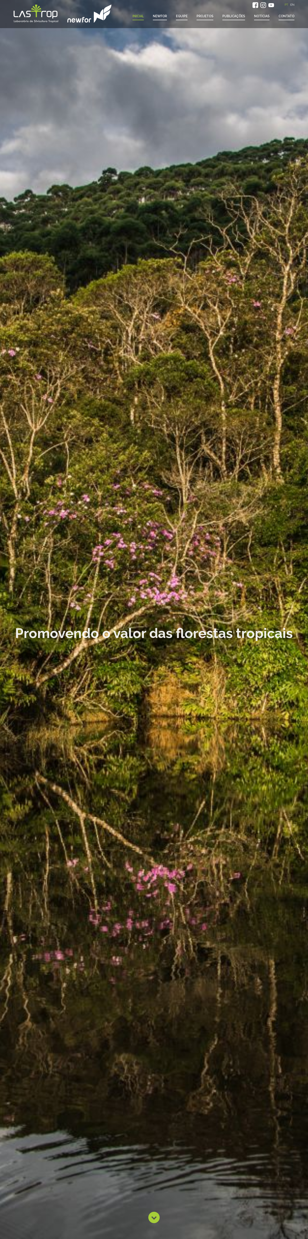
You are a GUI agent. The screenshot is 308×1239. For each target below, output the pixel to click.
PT (286, 4)
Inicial (138, 16)
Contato (286, 16)
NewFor (160, 16)
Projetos (205, 16)
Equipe (182, 16)
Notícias (262, 16)
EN (292, 4)
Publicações (233, 16)
